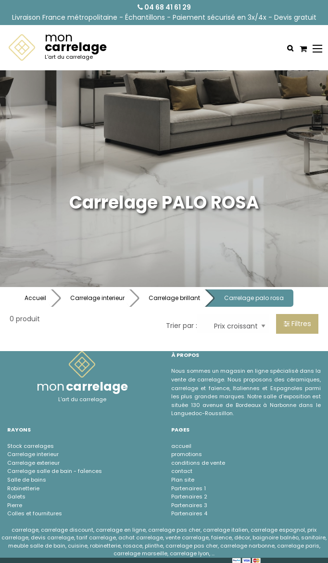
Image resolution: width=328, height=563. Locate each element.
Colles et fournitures (34, 513)
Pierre (14, 505)
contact (181, 471)
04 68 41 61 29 (164, 7)
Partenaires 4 (189, 513)
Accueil (35, 298)
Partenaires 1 (188, 488)
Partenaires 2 (189, 496)
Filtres (297, 323)
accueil (181, 446)
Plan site (182, 480)
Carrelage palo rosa (254, 298)
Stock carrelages (30, 446)
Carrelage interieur (97, 298)
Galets (16, 496)
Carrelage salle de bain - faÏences (54, 471)
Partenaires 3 (189, 505)
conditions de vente (198, 463)
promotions (186, 454)
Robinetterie (23, 488)
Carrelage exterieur (33, 463)
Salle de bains (26, 480)
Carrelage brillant (174, 298)
